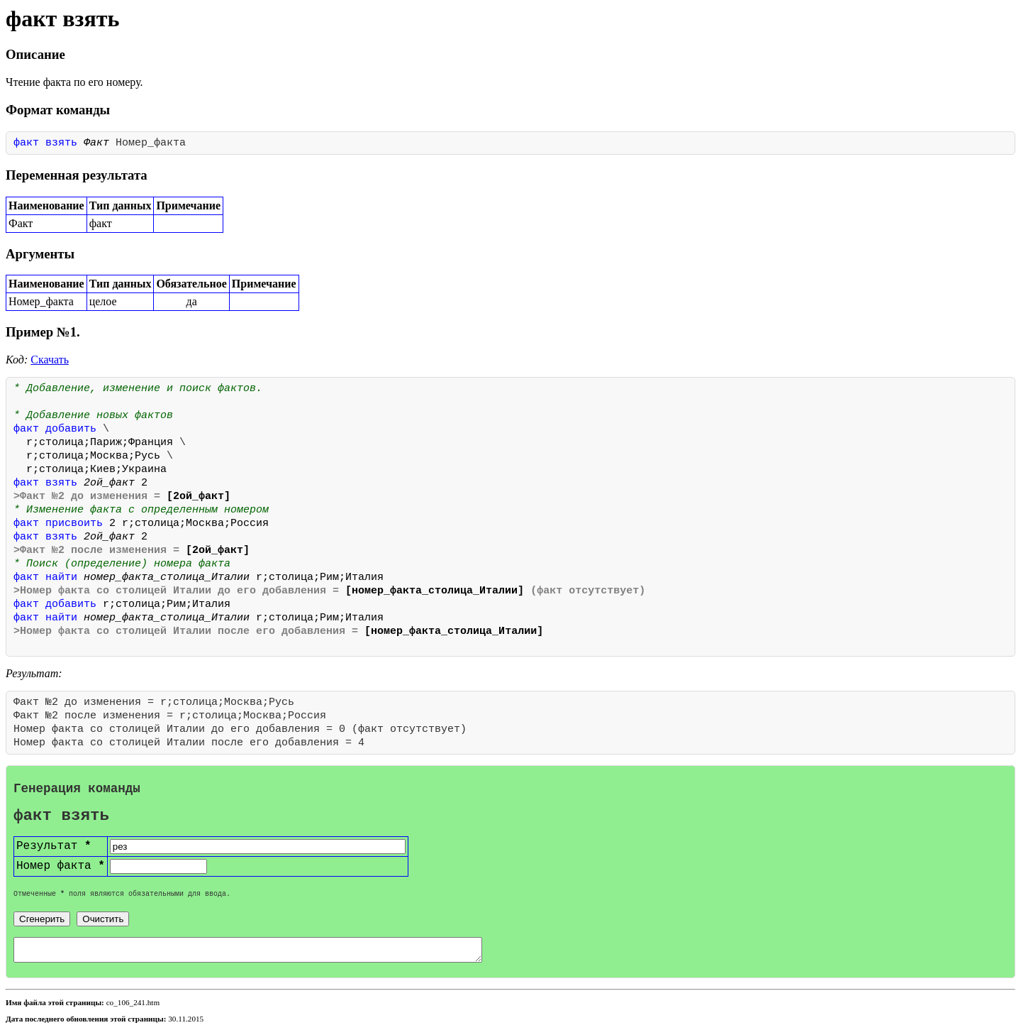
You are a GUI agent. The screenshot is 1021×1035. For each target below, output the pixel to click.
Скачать (49, 360)
